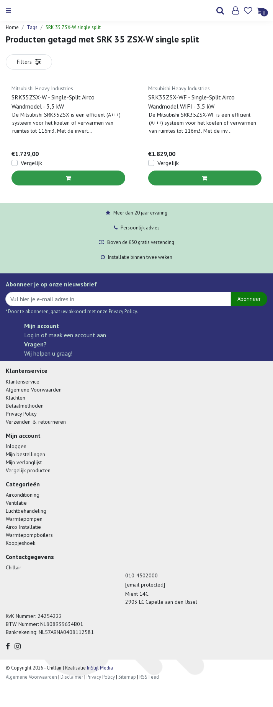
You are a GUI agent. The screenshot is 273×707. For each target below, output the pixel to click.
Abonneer (249, 298)
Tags (32, 27)
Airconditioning (22, 494)
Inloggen (16, 446)
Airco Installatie (23, 526)
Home (12, 27)
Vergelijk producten (28, 470)
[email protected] (145, 584)
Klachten (15, 397)
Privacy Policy (21, 413)
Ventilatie (16, 502)
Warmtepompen (24, 518)
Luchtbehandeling (26, 510)
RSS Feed (149, 677)
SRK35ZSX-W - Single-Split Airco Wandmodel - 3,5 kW (53, 101)
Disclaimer (71, 677)
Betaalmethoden (25, 405)
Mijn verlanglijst (24, 462)
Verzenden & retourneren (36, 421)
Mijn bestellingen (25, 454)
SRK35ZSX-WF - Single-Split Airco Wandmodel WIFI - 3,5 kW (191, 101)
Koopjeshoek (20, 543)
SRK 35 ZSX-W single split (73, 27)
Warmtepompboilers (29, 534)
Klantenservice (22, 381)
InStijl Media (99, 668)
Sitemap (127, 677)
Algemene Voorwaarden (34, 389)
